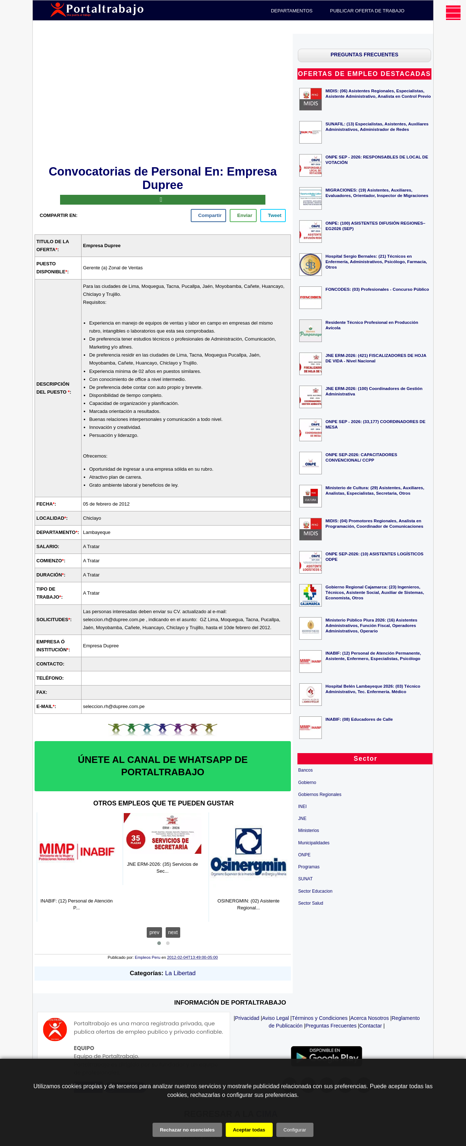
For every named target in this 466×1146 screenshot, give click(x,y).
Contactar (370, 1026)
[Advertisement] (162, 98)
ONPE (304, 854)
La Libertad (180, 973)
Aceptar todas (249, 1130)
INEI (302, 806)
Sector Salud (310, 903)
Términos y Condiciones (319, 1018)
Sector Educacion (315, 891)
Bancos (305, 770)
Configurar (295, 1130)
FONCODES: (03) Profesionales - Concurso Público (377, 289)
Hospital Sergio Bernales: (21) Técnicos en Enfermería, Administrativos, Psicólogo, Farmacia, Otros (376, 261)
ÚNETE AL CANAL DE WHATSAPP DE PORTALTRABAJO (163, 765)
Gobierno (307, 782)
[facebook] (208, 215)
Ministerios (308, 830)
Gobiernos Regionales (319, 794)
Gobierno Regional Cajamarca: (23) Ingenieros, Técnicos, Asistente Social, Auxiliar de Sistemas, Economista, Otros (374, 592)
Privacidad (247, 1018)
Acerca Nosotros (369, 1018)
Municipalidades (313, 842)
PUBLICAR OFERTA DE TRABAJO (367, 10)
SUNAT (305, 878)
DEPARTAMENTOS (292, 10)
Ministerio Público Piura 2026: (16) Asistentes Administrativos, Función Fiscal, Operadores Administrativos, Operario (371, 625)
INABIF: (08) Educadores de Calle (359, 719)
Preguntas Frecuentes (331, 1026)
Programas (309, 866)
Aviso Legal (275, 1018)
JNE (302, 818)
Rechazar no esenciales (187, 1130)
